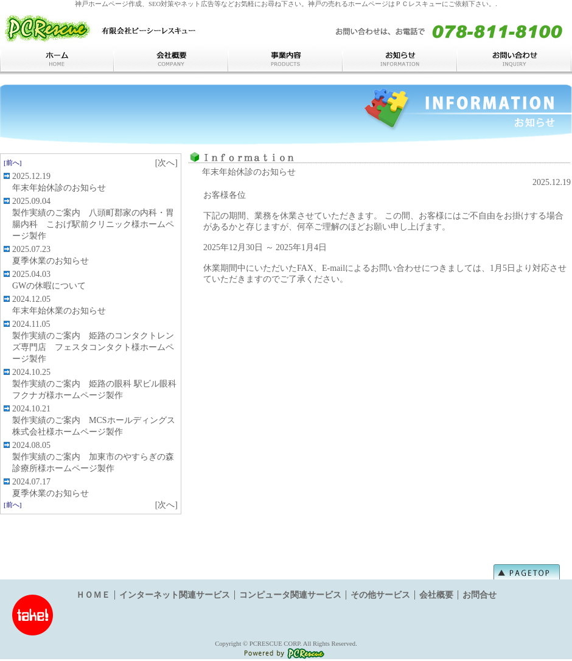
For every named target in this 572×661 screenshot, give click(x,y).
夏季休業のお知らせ (50, 260)
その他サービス (380, 595)
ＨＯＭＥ (93, 595)
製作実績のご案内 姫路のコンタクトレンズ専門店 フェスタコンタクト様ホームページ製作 (93, 347)
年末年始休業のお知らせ (59, 310)
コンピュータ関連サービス (290, 595)
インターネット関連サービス (174, 595)
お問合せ (479, 595)
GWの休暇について (49, 285)
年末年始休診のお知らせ (59, 187)
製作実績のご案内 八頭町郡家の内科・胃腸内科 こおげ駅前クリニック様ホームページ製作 (93, 224)
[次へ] (166, 162)
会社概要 (436, 595)
